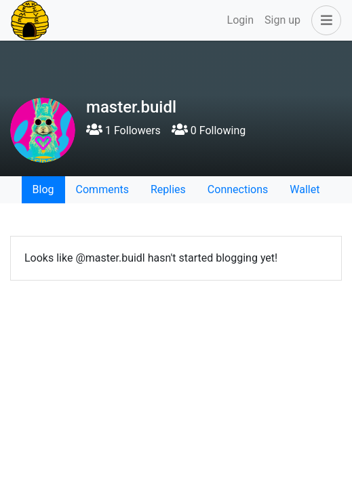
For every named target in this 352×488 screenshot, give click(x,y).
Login (240, 20)
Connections (238, 189)
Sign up (282, 20)
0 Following (209, 130)
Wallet (304, 189)
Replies (168, 189)
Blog (43, 189)
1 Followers (123, 130)
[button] (323, 20)
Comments (102, 189)
